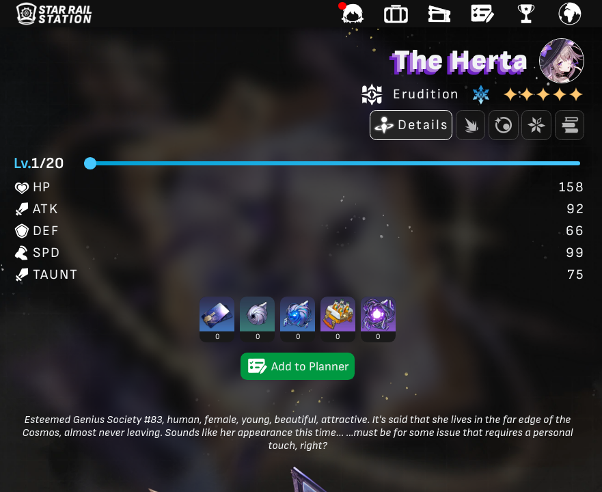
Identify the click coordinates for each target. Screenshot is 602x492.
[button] (217, 319)
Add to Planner (298, 366)
